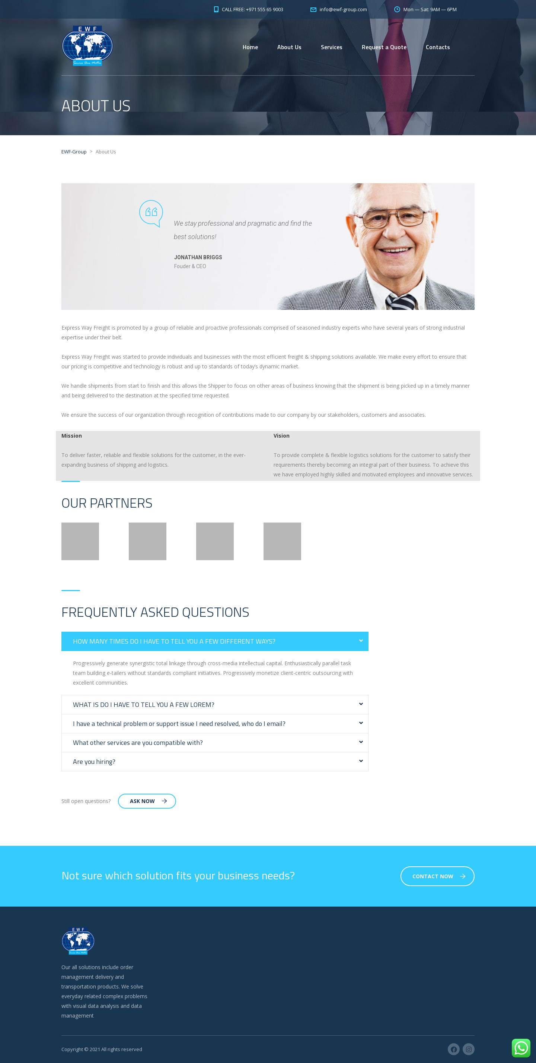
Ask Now (148, 801)
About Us (289, 46)
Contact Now (439, 876)
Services (331, 46)
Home (250, 46)
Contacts (438, 46)
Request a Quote (384, 46)
